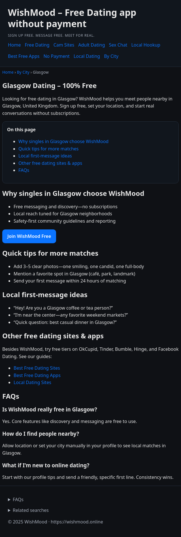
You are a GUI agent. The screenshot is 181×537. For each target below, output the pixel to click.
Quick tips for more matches (48, 149)
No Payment (56, 56)
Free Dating (37, 45)
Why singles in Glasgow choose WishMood (63, 141)
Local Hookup (145, 45)
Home (14, 45)
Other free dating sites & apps (50, 163)
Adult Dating (91, 45)
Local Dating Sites (32, 382)
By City (111, 56)
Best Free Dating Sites (37, 368)
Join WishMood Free (29, 236)
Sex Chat (118, 45)
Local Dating (87, 56)
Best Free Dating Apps (37, 375)
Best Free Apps (23, 56)
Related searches (31, 510)
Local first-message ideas (45, 156)
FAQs (23, 170)
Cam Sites (64, 45)
